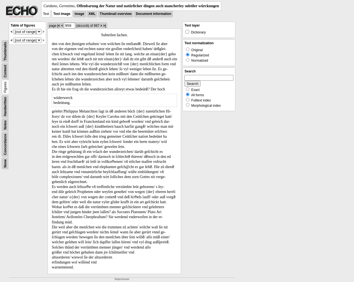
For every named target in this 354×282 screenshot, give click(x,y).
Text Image (62, 14)
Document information (153, 14)
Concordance (5, 144)
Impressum (121, 279)
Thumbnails (5, 51)
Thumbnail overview (116, 14)
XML (91, 14)
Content (5, 71)
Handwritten (5, 106)
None (5, 163)
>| (104, 26)
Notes (5, 124)
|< (58, 26)
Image (79, 14)
